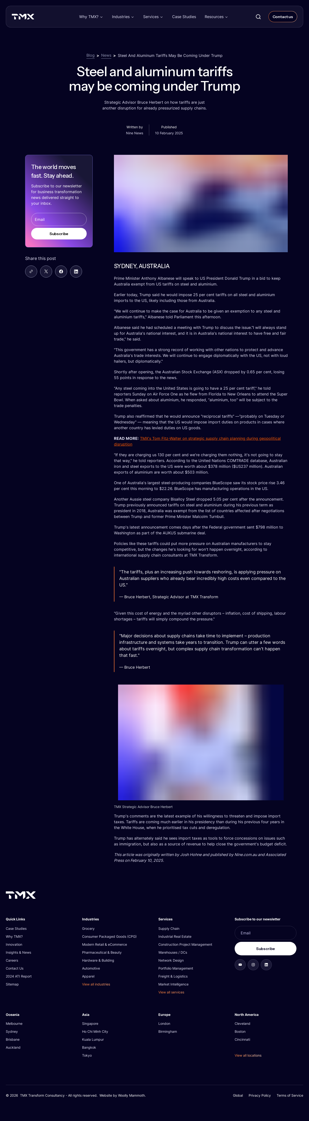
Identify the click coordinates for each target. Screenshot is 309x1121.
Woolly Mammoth (131, 1095)
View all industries (96, 984)
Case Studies (184, 16)
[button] (91, 16)
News (106, 55)
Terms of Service (290, 1095)
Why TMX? (88, 16)
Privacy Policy (260, 1095)
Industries (121, 16)
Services (151, 16)
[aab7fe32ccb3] (253, 964)
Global (238, 1095)
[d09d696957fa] (240, 964)
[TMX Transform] (33, 18)
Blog (90, 55)
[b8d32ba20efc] (266, 964)
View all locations (248, 1055)
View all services (171, 992)
